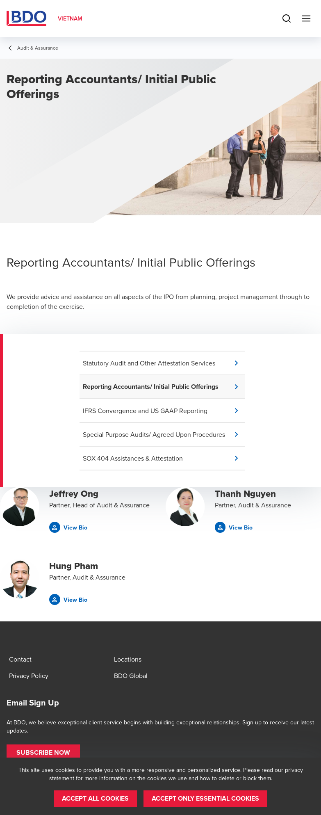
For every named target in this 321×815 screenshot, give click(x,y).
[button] (164, 363)
